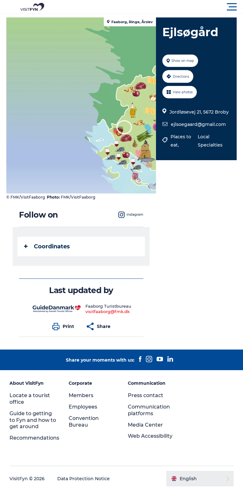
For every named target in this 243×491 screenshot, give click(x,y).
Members (81, 395)
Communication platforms (149, 410)
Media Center (145, 425)
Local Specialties (210, 141)
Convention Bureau (84, 421)
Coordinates (47, 246)
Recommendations (34, 438)
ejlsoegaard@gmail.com (198, 124)
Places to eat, (181, 141)
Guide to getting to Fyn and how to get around (32, 420)
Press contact (145, 395)
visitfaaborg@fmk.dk (107, 311)
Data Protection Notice (83, 478)
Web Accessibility (150, 436)
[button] (150, 7)
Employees (83, 407)
